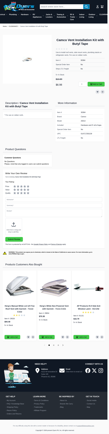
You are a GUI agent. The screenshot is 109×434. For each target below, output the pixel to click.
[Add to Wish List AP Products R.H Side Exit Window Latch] (97, 337)
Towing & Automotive (61, 16)
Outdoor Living (92, 16)
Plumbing (13, 14)
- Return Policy (11, 410)
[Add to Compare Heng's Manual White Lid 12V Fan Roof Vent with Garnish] (33, 337)
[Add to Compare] (102, 92)
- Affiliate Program (39, 410)
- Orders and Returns (13, 414)
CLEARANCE (13, 26)
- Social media (91, 400)
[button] (62, 49)
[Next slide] (63, 345)
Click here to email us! (74, 372)
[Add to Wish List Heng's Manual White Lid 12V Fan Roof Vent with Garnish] (28, 337)
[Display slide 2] (53, 345)
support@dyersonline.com (85, 426)
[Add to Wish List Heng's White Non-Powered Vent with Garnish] (63, 337)
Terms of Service (56, 244)
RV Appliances (37, 16)
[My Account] (97, 6)
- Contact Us (90, 404)
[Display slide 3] (58, 345)
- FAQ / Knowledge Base (15, 404)
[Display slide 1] (49, 345)
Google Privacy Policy (41, 244)
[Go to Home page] (19, 6)
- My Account (10, 400)
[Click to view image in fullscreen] (27, 59)
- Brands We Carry (66, 404)
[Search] (86, 6)
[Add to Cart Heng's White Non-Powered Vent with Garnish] (47, 337)
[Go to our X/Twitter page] (94, 370)
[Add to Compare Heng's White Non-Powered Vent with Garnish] (67, 337)
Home (5, 26)
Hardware (25, 14)
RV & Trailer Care (72, 17)
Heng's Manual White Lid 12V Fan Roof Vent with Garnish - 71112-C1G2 (20, 309)
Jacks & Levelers (49, 16)
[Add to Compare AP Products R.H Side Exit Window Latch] (102, 337)
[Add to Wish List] (97, 92)
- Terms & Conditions (41, 400)
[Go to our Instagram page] (100, 370)
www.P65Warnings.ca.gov (16, 254)
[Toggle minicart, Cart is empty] (102, 6)
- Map (88, 407)
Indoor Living (81, 16)
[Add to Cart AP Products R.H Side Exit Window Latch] (81, 337)
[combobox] (61, 6)
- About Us (63, 400)
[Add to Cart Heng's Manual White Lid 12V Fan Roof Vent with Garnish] (12, 337)
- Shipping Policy (12, 407)
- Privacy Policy (38, 404)
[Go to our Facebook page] (87, 370)
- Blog (61, 407)
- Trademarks (38, 407)
